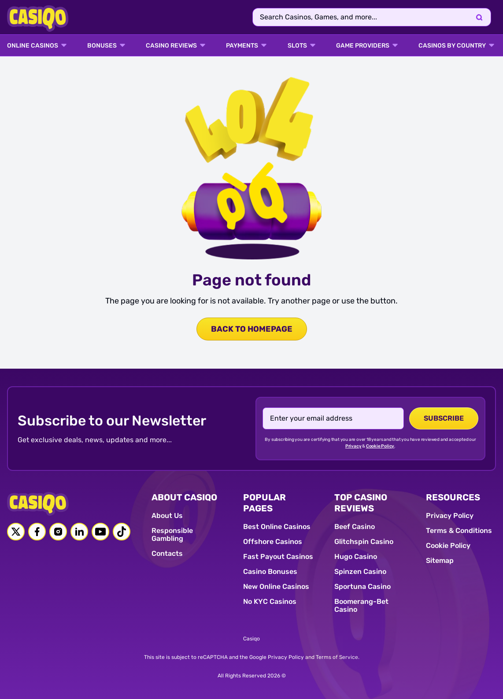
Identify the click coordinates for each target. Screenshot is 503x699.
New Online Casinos (276, 586)
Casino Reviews (171, 45)
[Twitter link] (16, 531)
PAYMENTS (242, 45)
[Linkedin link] (79, 531)
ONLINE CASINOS (32, 45)
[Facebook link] (37, 531)
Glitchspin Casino (363, 541)
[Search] (479, 17)
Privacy (353, 446)
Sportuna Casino (362, 586)
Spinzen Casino (360, 571)
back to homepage (251, 329)
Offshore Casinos (272, 541)
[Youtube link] (100, 531)
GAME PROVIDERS (362, 45)
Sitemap (440, 560)
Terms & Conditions (459, 530)
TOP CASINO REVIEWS (360, 503)
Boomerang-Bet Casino (361, 605)
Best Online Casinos (277, 526)
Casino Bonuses (270, 571)
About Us (167, 515)
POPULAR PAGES (264, 503)
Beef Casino (354, 526)
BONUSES (102, 45)
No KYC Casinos (269, 601)
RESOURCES (453, 497)
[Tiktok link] (121, 531)
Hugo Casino (355, 556)
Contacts (167, 553)
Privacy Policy (449, 515)
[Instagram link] (58, 531)
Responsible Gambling (172, 534)
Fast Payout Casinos (278, 556)
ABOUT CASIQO (184, 497)
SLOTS (297, 45)
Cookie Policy (380, 446)
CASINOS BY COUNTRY (452, 45)
